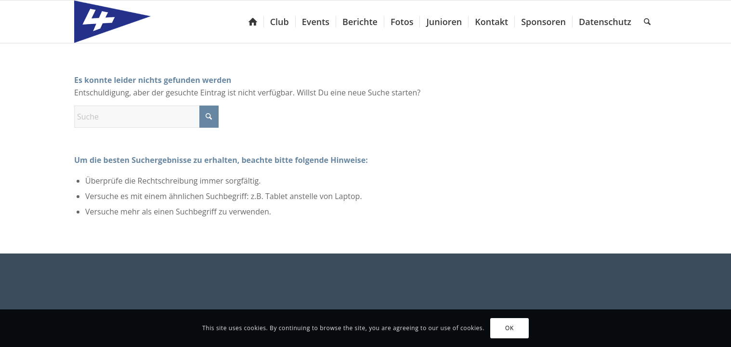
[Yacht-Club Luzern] (120, 21)
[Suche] (647, 21)
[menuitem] (252, 21)
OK (509, 328)
